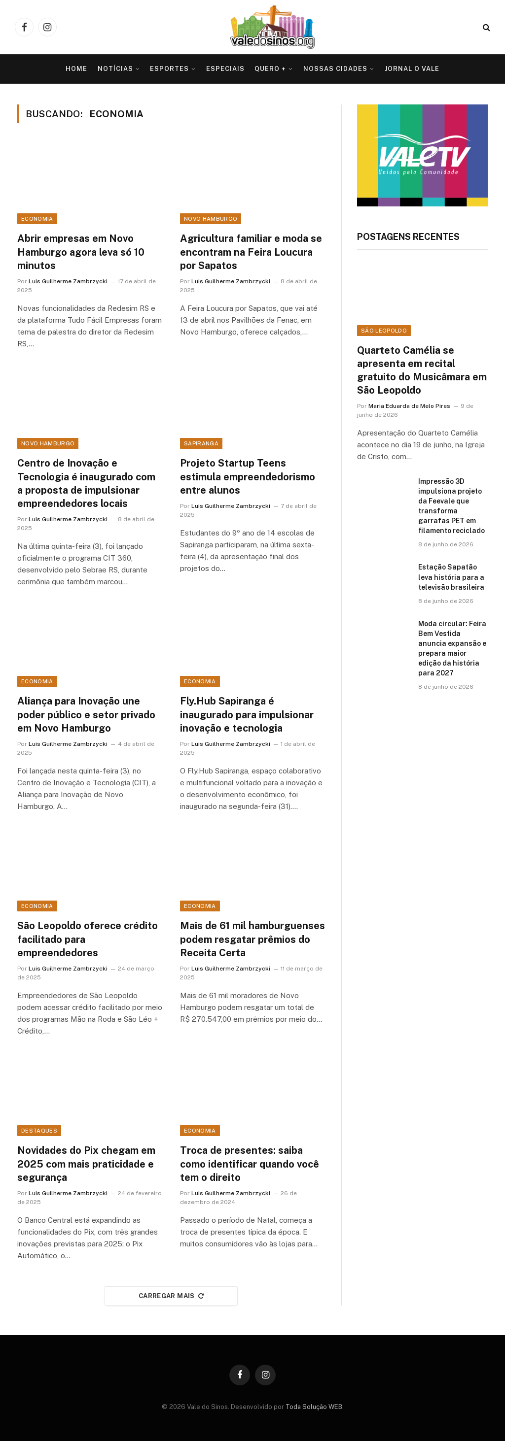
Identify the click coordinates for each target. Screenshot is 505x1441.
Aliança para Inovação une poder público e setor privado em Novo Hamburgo (86, 714)
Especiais (225, 68)
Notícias (115, 68)
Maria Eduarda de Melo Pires (409, 405)
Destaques (39, 1131)
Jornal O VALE (412, 68)
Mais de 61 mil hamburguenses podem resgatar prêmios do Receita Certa (252, 939)
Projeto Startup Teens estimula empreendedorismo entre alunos (247, 476)
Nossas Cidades (335, 68)
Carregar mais (171, 1296)
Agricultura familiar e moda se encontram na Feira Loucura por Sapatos (251, 252)
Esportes (169, 68)
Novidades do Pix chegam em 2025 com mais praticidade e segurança (86, 1163)
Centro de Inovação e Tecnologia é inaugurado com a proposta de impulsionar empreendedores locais (86, 483)
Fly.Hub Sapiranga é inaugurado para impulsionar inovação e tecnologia (247, 714)
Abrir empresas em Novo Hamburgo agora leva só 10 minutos (80, 252)
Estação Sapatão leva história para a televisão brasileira (451, 577)
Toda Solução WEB (314, 1406)
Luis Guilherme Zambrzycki (68, 281)
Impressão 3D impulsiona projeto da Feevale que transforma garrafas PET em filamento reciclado (451, 506)
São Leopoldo (384, 331)
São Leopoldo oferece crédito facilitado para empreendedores (87, 939)
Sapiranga (201, 443)
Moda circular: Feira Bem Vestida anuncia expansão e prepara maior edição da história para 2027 (452, 648)
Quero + (270, 68)
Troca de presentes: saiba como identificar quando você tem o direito (249, 1163)
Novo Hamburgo (210, 219)
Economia (37, 219)
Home (76, 68)
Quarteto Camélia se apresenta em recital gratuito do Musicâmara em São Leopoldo (422, 370)
